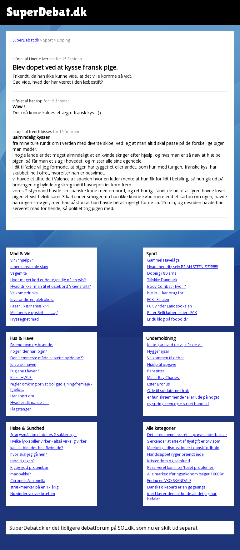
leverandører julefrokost (32, 299)
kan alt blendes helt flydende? (36, 447)
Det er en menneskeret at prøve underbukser (187, 434)
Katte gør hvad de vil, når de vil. (174, 344)
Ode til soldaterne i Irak (168, 390)
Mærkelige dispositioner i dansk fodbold (183, 447)
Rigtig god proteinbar (29, 467)
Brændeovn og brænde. (31, 344)
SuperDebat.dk (25, 40)
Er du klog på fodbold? (167, 319)
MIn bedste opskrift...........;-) (34, 312)
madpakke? (20, 474)
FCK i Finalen (158, 299)
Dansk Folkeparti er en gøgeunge (176, 487)
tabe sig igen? (22, 461)
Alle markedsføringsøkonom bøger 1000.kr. (186, 474)
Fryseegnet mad (24, 319)
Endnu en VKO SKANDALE (169, 480)
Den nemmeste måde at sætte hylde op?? (46, 358)
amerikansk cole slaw (29, 266)
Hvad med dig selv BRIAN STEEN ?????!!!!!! (182, 266)
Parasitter (155, 371)
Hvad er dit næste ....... (29, 402)
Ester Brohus (158, 384)
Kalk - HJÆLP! (21, 377)
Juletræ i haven (23, 364)
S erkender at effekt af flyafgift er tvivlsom (183, 441)
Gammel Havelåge (163, 260)
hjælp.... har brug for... (166, 293)
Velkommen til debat (165, 358)
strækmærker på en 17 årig (34, 487)
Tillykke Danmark (162, 279)
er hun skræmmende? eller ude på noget (183, 397)
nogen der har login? (28, 351)
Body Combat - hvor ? (166, 286)
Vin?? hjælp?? (21, 260)
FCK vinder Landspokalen (169, 306)
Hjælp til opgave (161, 364)
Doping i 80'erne (162, 273)
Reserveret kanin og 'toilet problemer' (180, 467)
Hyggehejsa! (158, 351)
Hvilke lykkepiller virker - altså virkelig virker (48, 441)
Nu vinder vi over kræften (32, 493)
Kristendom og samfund (168, 461)
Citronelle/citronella (27, 480)
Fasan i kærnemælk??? (29, 306)
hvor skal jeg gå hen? (28, 454)
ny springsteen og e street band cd (178, 403)
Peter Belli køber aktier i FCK (172, 312)
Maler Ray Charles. (163, 377)
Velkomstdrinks (24, 293)
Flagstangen (21, 409)
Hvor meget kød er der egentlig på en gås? (48, 279)
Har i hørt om (22, 396)
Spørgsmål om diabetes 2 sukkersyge (43, 434)
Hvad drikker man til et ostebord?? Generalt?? (50, 286)
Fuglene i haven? (24, 371)
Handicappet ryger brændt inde (175, 454)
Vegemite (18, 273)
